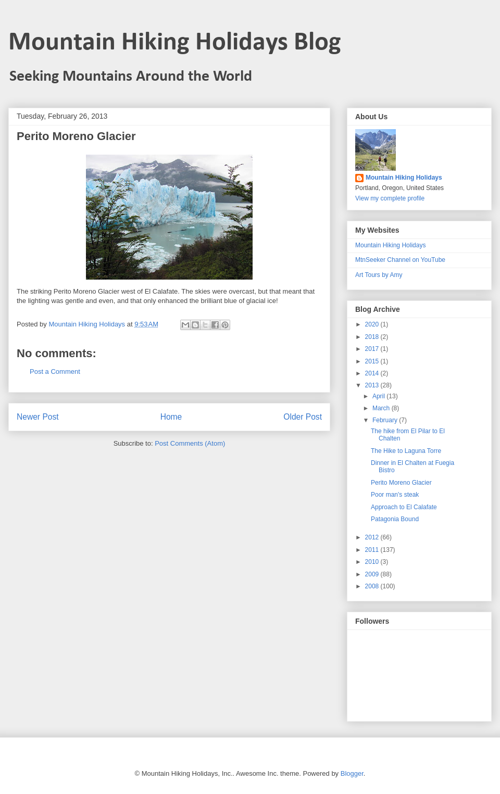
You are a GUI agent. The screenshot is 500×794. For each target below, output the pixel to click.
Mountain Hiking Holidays (404, 177)
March (382, 408)
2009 (373, 574)
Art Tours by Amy (378, 275)
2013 (373, 385)
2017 (373, 348)
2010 (373, 561)
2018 (373, 337)
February (385, 420)
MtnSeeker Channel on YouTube (400, 259)
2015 (373, 361)
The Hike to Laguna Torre (406, 451)
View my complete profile (389, 198)
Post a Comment (55, 371)
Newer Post (38, 416)
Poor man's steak (395, 494)
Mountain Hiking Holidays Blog (174, 43)
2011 (373, 549)
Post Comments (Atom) (190, 443)
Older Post (302, 416)
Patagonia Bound (395, 519)
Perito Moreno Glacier (401, 482)
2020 (373, 324)
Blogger (352, 773)
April (379, 396)
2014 (373, 373)
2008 (373, 586)
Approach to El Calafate (404, 507)
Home (171, 416)
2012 (373, 537)
